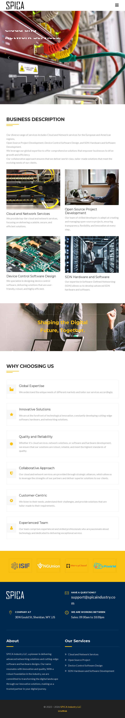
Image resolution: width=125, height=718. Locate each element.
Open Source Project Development (81, 211)
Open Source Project (79, 659)
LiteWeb (62, 711)
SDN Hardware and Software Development (91, 670)
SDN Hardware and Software (87, 277)
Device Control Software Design (31, 276)
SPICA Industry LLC (70, 706)
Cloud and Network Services (28, 214)
